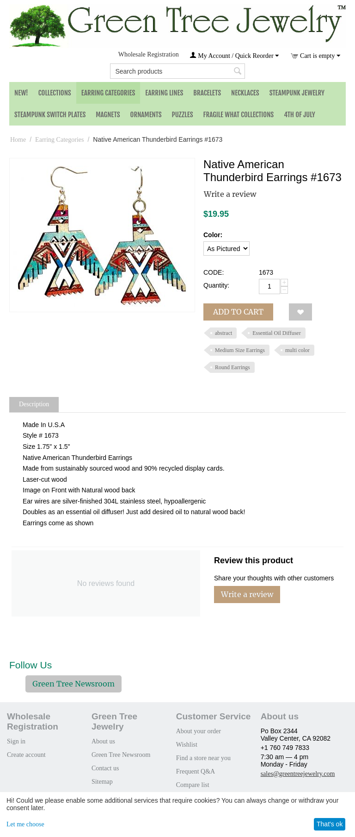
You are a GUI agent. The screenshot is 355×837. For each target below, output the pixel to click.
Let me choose (25, 824)
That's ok (330, 824)
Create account (26, 754)
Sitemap (102, 781)
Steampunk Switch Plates (50, 114)
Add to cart (238, 311)
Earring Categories (108, 92)
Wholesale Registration (148, 54)
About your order (198, 731)
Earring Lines (164, 92)
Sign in (16, 741)
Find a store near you (203, 758)
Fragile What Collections (238, 114)
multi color (297, 350)
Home (18, 139)
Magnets (108, 114)
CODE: (213, 272)
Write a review (230, 194)
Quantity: (216, 285)
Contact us (105, 768)
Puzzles (182, 114)
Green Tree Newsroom (73, 683)
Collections (54, 92)
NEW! (21, 92)
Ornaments (146, 114)
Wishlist (186, 744)
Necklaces (245, 92)
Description (34, 404)
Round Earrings (232, 367)
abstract (223, 333)
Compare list (192, 784)
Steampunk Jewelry (296, 92)
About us (103, 741)
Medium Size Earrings (240, 350)
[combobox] (177, 71)
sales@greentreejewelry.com (298, 773)
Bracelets (207, 92)
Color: (212, 235)
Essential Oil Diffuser (276, 333)
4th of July (299, 114)
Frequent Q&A (195, 771)
